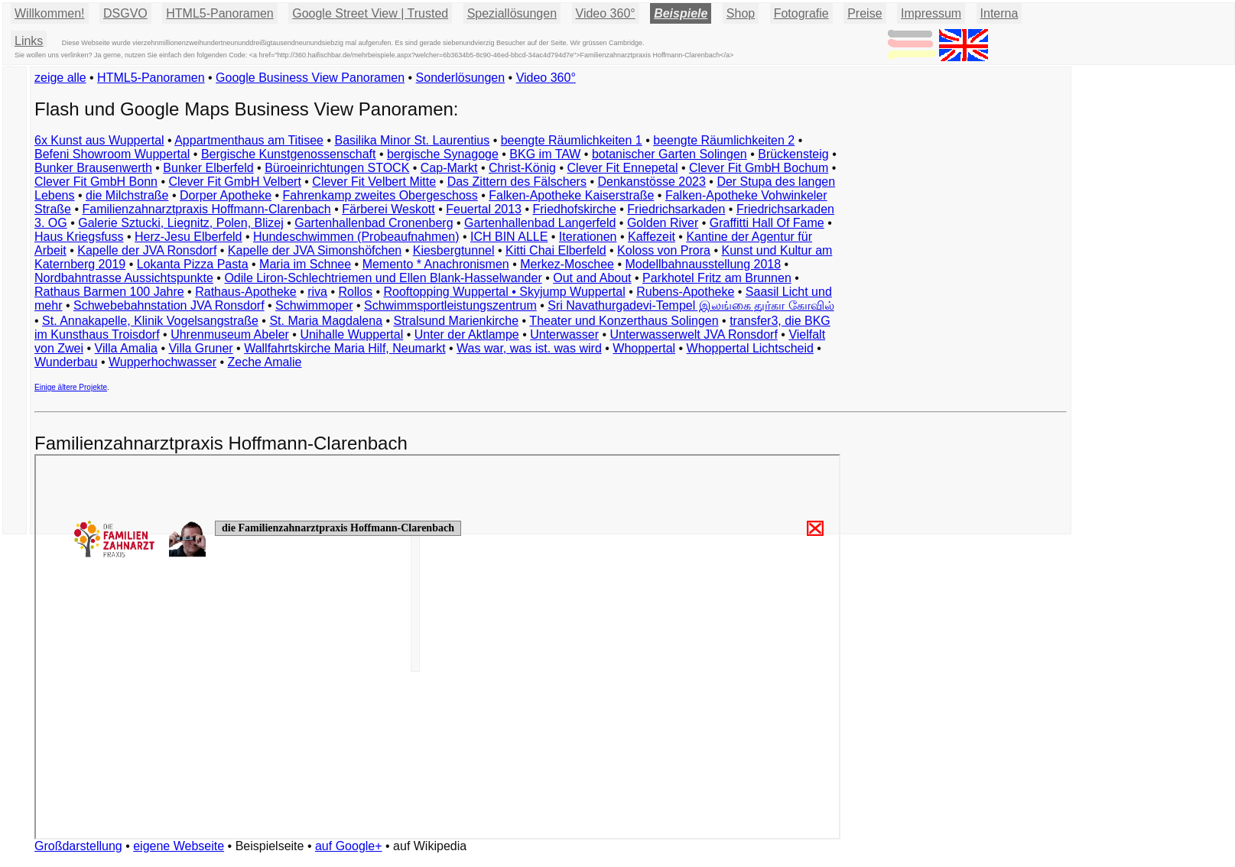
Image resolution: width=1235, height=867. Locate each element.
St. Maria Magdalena (325, 320)
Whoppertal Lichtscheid (750, 348)
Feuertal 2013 (484, 209)
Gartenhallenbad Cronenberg (373, 222)
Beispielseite (270, 845)
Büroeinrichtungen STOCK (337, 167)
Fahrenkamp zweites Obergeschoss (380, 195)
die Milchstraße (127, 195)
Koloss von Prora (663, 250)
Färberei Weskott (388, 209)
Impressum (931, 13)
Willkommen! (50, 13)
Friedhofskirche (574, 209)
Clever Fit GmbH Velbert (234, 181)
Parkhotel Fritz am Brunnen (716, 277)
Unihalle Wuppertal (351, 334)
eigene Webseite (178, 845)
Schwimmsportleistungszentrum (450, 305)
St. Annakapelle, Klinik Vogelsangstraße (150, 320)
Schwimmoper (314, 305)
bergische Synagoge (443, 154)
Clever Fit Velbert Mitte (374, 181)
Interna (999, 13)
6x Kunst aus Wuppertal (99, 140)
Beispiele (680, 13)
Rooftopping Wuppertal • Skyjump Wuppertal (504, 291)
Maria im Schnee (305, 264)
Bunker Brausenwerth (93, 167)
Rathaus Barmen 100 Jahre (109, 291)
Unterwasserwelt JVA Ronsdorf (694, 334)
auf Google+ (348, 845)
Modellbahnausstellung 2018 (703, 264)
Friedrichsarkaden (676, 209)
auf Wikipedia (429, 845)
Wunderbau (65, 362)
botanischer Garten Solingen (669, 154)
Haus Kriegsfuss (79, 236)
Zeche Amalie (265, 362)
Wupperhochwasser (162, 362)
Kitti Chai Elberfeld (555, 250)
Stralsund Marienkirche (456, 320)
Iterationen (588, 236)
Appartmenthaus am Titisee (248, 140)
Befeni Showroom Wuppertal (112, 154)
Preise (864, 13)
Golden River (662, 222)
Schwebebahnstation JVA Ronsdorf (169, 305)
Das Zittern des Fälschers (517, 181)
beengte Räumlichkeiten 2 (724, 140)
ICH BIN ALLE (509, 236)
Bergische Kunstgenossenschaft (288, 154)
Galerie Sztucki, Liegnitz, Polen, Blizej (181, 222)
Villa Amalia (126, 348)
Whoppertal (644, 348)
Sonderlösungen (460, 77)
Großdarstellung (78, 845)
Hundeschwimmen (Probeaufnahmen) (356, 236)
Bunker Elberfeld (208, 167)
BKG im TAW (544, 154)
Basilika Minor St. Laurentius (411, 140)
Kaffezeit (651, 236)
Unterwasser (564, 334)
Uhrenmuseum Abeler (230, 334)
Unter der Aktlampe (466, 334)
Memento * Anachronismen (435, 264)
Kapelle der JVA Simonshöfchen (314, 250)
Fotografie (801, 13)
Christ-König (522, 167)
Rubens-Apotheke (685, 291)
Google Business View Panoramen (310, 77)
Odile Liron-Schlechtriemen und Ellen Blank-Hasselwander (382, 277)
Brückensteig (793, 154)
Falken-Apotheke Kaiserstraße (571, 195)
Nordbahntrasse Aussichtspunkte (123, 277)
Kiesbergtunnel (454, 250)
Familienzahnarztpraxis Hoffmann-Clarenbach (207, 209)
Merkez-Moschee (567, 264)
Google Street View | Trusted (370, 13)
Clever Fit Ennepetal (622, 167)
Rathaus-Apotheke (246, 291)
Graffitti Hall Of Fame (767, 222)
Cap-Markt (449, 167)
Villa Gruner (200, 348)
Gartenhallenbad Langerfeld (540, 222)
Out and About (592, 277)
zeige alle (60, 77)
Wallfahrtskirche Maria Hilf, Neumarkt (344, 348)
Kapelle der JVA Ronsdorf (146, 250)
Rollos (355, 291)
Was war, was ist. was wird (529, 348)
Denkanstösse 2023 (651, 181)
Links (29, 40)
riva (317, 291)
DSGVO (125, 13)
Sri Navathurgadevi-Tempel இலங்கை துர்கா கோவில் (691, 305)
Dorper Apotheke (225, 195)
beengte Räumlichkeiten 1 (571, 140)
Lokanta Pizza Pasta (193, 264)
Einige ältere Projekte (70, 387)
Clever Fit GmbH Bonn (96, 181)
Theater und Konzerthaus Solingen (623, 320)
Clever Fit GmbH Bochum (758, 167)
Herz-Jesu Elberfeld (188, 236)
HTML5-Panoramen (220, 13)
